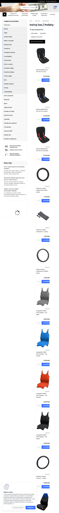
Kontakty (52, 14)
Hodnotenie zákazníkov (44, 14)
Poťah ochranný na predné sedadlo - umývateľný (50, 276)
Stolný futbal (8, 37)
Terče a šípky (8, 76)
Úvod (31, 21)
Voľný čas (7, 25)
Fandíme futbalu (9, 72)
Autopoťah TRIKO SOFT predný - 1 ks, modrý (50, 194)
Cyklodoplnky (8, 92)
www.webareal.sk (36, 511)
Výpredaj (6, 119)
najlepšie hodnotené (36, 37)
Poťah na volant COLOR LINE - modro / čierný (37, 436)
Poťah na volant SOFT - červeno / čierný (37, 356)
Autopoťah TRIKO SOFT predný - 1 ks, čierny (50, 235)
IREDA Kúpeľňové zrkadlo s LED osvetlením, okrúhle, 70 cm (19, 209)
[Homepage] (4, 14)
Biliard (6, 29)
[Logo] (13, 7)
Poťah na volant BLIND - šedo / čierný (51, 317)
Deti (5, 80)
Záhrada (6, 99)
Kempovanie (8, 44)
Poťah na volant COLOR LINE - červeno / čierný (51, 436)
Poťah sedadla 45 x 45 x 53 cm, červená (37, 111)
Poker (5, 33)
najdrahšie (43, 33)
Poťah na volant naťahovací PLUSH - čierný (51, 111)
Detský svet (7, 135)
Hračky (6, 88)
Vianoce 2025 (8, 131)
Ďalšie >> (48, 496)
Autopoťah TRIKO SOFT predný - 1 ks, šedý (36, 194)
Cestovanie (7, 60)
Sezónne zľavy (8, 115)
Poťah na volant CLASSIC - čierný (36, 277)
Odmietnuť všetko (18, 507)
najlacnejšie (34, 33)
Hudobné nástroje (9, 52)
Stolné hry (7, 48)
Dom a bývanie (8, 95)
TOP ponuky (7, 127)
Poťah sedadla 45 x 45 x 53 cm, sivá (37, 70)
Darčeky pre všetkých (10, 123)
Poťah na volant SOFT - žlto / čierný (37, 396)
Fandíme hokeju (9, 68)
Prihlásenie (42, 1)
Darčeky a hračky (9, 111)
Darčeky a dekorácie (10, 139)
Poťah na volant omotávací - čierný (37, 152)
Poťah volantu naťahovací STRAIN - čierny (51, 152)
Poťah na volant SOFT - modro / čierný (51, 356)
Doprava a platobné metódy (13, 14)
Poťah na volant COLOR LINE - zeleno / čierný (44, 478)
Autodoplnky (8, 56)
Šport (5, 103)
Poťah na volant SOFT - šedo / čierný (51, 396)
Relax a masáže (9, 40)
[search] (36, 7)
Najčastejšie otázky (34, 14)
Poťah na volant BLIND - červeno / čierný (37, 317)
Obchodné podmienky (25, 14)
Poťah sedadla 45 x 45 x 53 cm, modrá (50, 70)
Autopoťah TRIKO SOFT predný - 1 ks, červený (36, 235)
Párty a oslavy (8, 64)
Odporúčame (8, 107)
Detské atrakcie (9, 84)
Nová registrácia (52, 1)
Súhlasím (30, 507)
